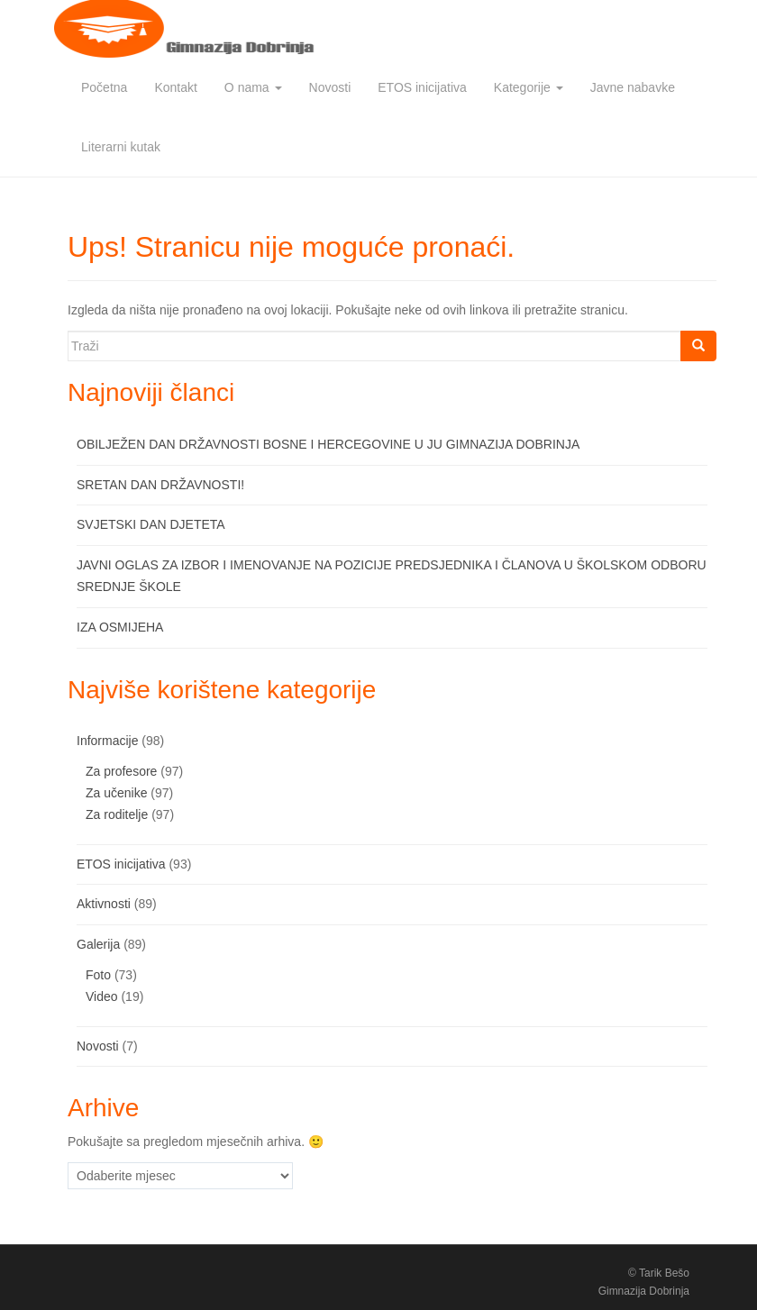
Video (102, 996)
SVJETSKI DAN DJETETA (151, 524)
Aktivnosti (104, 903)
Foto (98, 975)
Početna (104, 87)
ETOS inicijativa (422, 87)
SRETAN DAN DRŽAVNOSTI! (160, 485)
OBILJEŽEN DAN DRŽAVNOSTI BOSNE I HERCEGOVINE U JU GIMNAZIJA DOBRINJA (328, 444)
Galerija (98, 944)
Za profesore (121, 771)
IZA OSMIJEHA (120, 627)
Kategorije (528, 87)
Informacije (107, 740)
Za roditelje (117, 814)
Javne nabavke (632, 87)
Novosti (330, 87)
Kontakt (175, 87)
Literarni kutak (120, 147)
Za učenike (116, 793)
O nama (253, 87)
